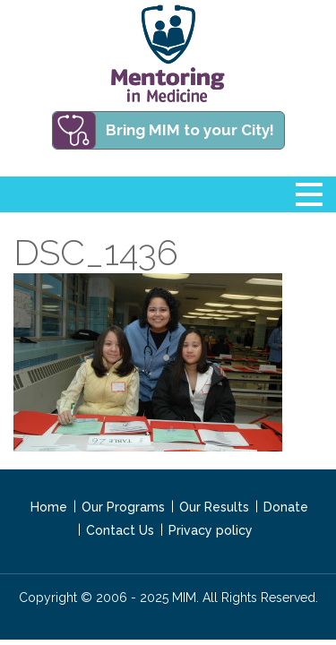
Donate (285, 507)
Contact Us (120, 530)
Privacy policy (210, 530)
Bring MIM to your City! (190, 130)
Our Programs (123, 507)
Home (48, 507)
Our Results (214, 507)
